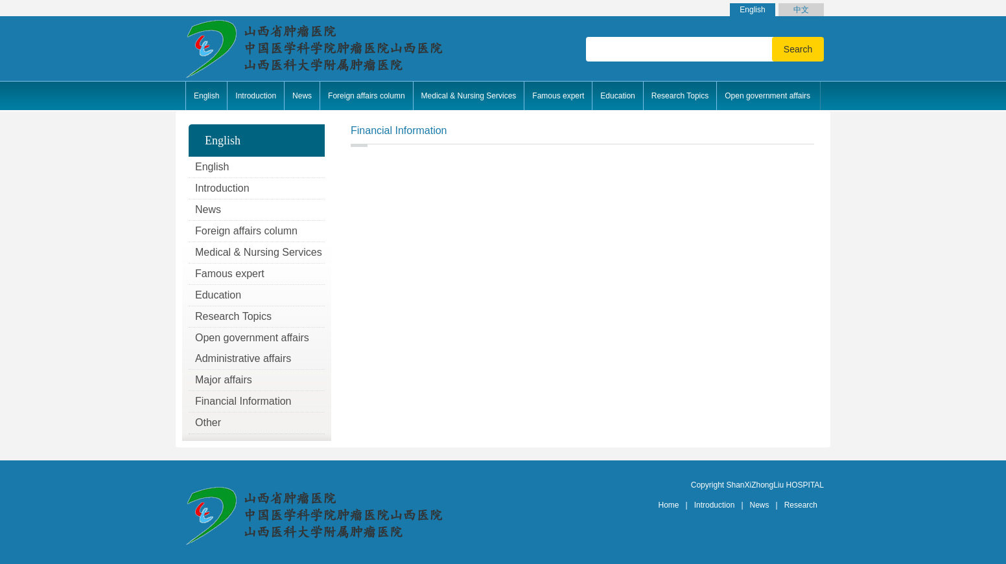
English (752, 9)
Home (669, 505)
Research (800, 505)
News (759, 505)
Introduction (714, 505)
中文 (801, 9)
